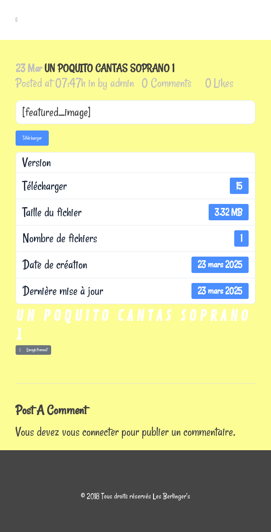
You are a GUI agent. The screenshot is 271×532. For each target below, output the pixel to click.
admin (122, 83)
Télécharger (32, 137)
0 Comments (166, 83)
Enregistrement (33, 350)
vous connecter (90, 431)
